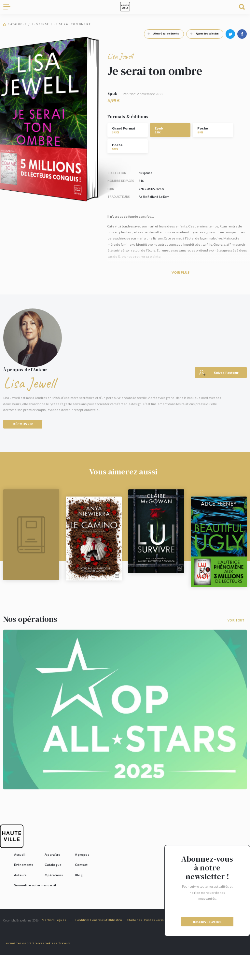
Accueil (19, 854)
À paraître (52, 854)
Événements (23, 864)
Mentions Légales (54, 920)
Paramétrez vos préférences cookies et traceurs (38, 943)
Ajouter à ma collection (202, 34)
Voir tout (236, 620)
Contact (81, 864)
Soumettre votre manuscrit (35, 885)
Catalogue (17, 24)
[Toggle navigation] (9, 7)
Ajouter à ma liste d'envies (161, 34)
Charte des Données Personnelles (150, 920)
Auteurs (20, 875)
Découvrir (23, 424)
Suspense (40, 24)
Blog (79, 875)
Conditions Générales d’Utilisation (99, 920)
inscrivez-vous (207, 922)
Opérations (54, 875)
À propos (82, 854)
